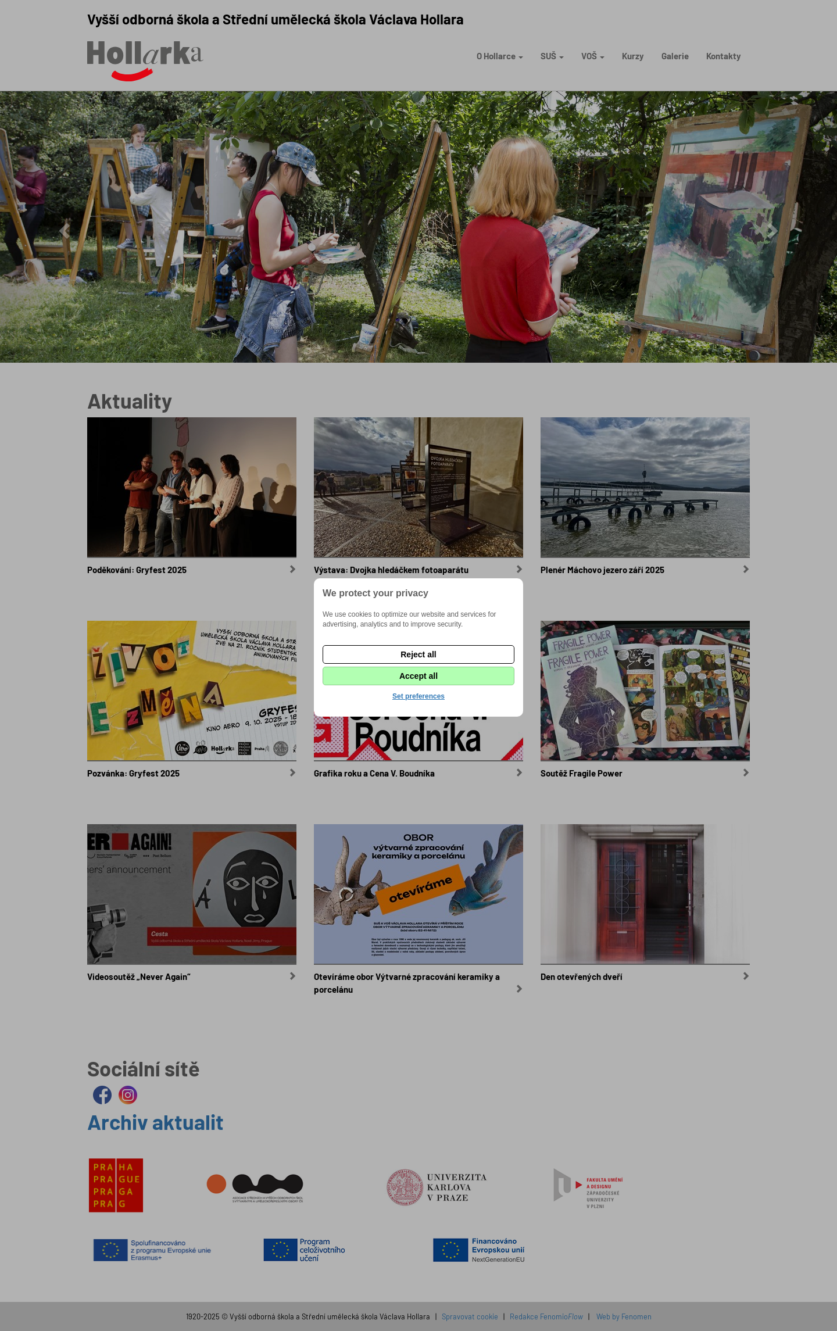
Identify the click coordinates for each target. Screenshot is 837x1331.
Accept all (418, 676)
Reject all (418, 654)
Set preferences (418, 696)
